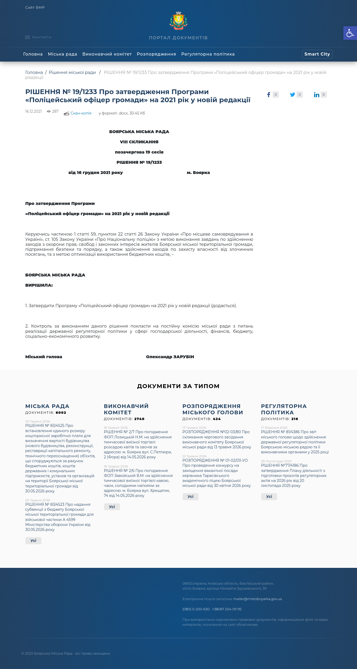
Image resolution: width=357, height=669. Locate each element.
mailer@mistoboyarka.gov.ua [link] (257, 599)
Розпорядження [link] (156, 54)
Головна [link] (33, 54)
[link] (350, 33)
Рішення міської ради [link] (72, 72)
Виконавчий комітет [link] (107, 54)
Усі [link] (33, 540)
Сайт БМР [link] (35, 7)
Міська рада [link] (63, 54)
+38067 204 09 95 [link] (226, 609)
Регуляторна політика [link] (208, 54)
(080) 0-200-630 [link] (196, 609)
